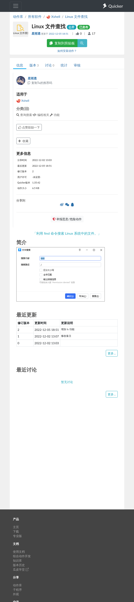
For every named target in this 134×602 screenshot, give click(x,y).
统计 (64, 65)
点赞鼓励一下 (29, 127)
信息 (19, 65)
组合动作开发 (22, 556)
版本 (34, 65)
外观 (16, 594)
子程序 (17, 589)
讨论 (49, 65)
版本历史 (19, 565)
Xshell (22, 100)
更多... (112, 353)
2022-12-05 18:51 (59, 33)
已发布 (83, 27)
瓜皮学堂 (21, 569)
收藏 (23, 141)
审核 (77, 65)
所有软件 (35, 16)
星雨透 (36, 33)
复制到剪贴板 (62, 43)
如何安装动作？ (67, 50)
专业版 (17, 536)
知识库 (17, 560)
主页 (16, 527)
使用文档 (19, 551)
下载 (16, 531)
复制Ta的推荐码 (39, 83)
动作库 (18, 16)
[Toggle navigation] (16, 6)
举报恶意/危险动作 (67, 219)
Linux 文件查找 (76, 16)
